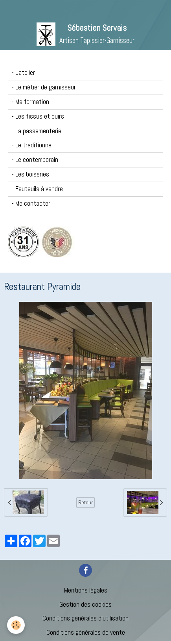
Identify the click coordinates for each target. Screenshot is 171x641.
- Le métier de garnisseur (44, 87)
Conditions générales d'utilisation (85, 618)
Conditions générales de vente (85, 632)
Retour (85, 502)
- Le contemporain (35, 160)
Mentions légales (85, 590)
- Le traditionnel (32, 145)
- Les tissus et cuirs (38, 116)
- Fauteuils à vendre (37, 189)
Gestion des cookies (85, 604)
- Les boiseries (30, 174)
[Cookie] (16, 625)
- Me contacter (31, 203)
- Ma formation (30, 102)
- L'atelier (23, 73)
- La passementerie (36, 131)
